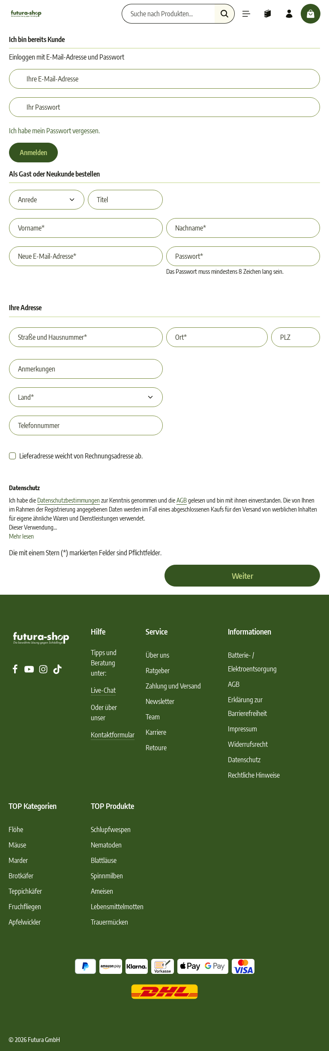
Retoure (156, 747)
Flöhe (16, 829)
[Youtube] (29, 671)
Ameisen (102, 891)
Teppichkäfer (25, 891)
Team (153, 717)
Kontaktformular (113, 735)
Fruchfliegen (25, 906)
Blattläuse (104, 860)
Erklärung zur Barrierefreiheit (247, 706)
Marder (18, 860)
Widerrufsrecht (248, 744)
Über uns (157, 655)
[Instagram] (44, 671)
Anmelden (33, 152)
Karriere (156, 732)
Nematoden (106, 845)
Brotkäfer (21, 875)
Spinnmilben (107, 875)
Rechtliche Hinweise (254, 775)
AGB (181, 500)
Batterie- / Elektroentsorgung (252, 662)
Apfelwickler (25, 922)
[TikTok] (57, 671)
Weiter (242, 576)
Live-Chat (103, 690)
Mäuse (17, 845)
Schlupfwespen (111, 829)
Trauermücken (109, 922)
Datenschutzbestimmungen (68, 500)
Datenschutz (244, 759)
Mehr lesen (21, 536)
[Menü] (246, 14)
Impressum (242, 729)
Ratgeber (158, 670)
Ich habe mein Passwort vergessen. (54, 130)
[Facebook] (15, 671)
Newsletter (160, 701)
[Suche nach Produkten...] (168, 14)
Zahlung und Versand (173, 686)
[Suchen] (225, 14)
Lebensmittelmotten (117, 906)
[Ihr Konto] (289, 14)
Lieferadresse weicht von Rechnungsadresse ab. (81, 456)
